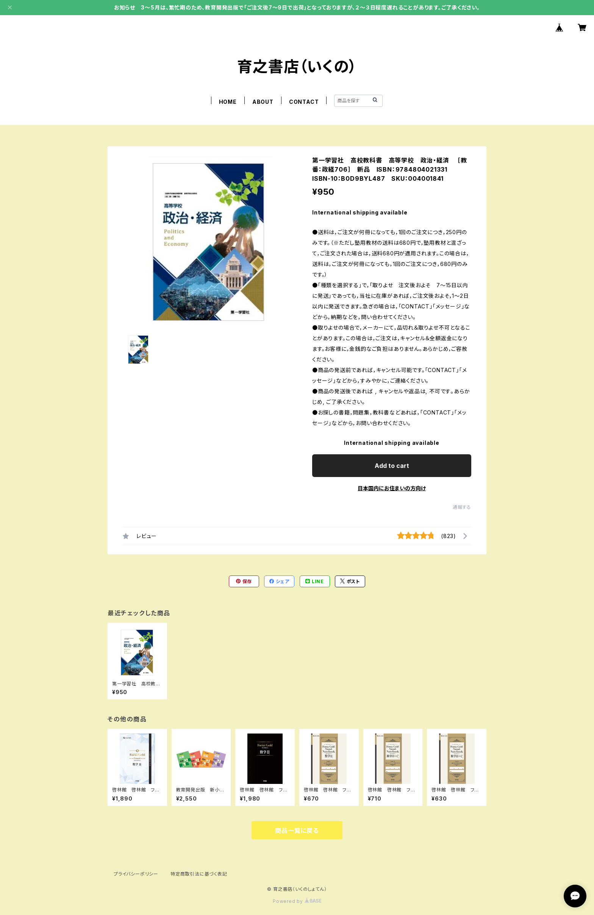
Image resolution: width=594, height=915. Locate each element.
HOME (228, 102)
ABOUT (263, 102)
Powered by (297, 901)
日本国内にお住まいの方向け (392, 488)
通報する (462, 507)
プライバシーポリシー (136, 874)
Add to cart (392, 465)
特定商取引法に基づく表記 (198, 874)
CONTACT (304, 102)
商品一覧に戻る (297, 830)
